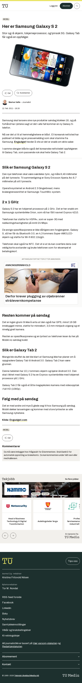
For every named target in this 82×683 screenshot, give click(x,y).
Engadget (20, 142)
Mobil (6, 19)
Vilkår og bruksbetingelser (16, 630)
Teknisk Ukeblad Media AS (26, 676)
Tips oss (73, 561)
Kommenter (23, 93)
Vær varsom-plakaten (45, 643)
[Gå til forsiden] (5, 6)
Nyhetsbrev (8, 619)
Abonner (66, 6)
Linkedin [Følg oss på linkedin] (6, 608)
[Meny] (77, 6)
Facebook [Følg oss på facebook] (7, 602)
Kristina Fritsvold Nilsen (15, 577)
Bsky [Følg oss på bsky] (5, 613)
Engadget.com (18, 420)
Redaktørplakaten (12, 646)
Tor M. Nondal (10, 588)
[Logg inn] (54, 6)
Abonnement (41, 656)
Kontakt (41, 664)
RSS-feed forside (11, 597)
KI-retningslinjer (11, 635)
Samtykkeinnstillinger (14, 624)
